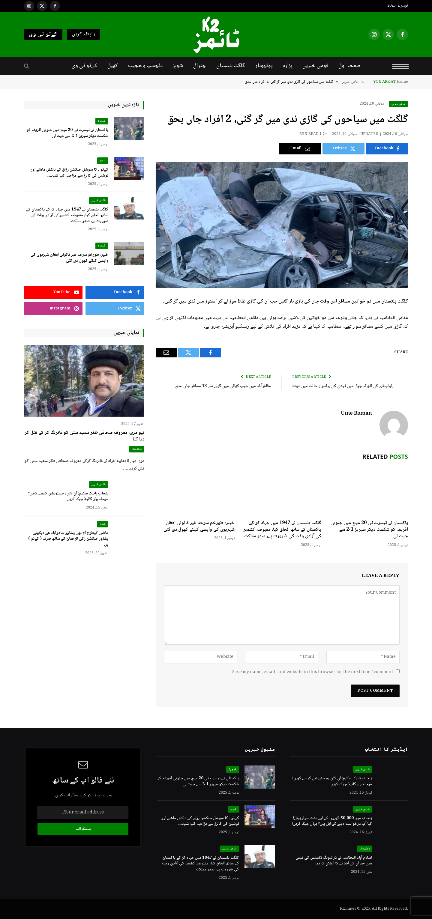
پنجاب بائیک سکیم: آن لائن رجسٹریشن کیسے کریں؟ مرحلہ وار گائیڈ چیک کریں (68, 497)
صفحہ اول (349, 66)
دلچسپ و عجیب (145, 66)
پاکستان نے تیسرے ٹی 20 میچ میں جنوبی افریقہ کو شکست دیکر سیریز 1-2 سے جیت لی (369, 530)
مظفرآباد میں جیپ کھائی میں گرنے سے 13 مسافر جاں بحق (223, 386)
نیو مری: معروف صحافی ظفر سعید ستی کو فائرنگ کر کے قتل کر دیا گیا (84, 436)
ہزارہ (287, 66)
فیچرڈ (102, 121)
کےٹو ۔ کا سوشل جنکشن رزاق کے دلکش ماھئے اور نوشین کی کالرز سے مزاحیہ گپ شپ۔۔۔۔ (69, 173)
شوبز (178, 66)
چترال (199, 66)
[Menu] (400, 65)
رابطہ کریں (83, 34)
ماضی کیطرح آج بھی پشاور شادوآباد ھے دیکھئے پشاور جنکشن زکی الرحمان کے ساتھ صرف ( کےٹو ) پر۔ (68, 539)
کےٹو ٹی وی (43, 34)
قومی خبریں (315, 66)
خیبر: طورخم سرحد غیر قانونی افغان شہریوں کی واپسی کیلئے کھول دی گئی (199, 526)
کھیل (112, 66)
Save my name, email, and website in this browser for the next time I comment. (312, 672)
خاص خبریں (399, 103)
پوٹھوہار (264, 66)
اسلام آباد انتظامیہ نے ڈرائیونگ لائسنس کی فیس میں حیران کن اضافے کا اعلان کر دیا (334, 861)
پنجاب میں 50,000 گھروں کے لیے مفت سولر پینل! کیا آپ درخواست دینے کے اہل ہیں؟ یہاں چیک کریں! (332, 821)
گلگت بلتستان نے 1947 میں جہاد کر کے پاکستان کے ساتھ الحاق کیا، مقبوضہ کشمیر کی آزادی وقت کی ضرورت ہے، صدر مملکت (282, 530)
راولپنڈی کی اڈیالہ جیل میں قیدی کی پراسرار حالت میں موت (343, 386)
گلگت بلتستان (230, 66)
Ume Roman (356, 414)
